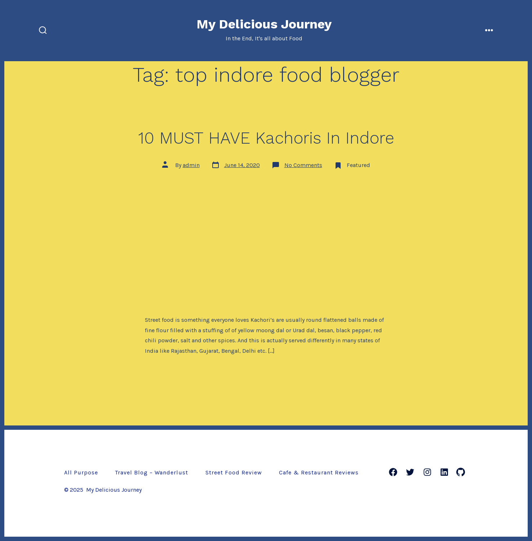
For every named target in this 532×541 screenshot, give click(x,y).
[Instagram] (427, 472)
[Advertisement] (266, 230)
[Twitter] (410, 472)
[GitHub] (460, 472)
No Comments (303, 165)
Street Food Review (233, 472)
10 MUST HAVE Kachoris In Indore (266, 138)
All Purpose (81, 472)
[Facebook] (393, 472)
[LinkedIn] (444, 472)
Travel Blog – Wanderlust (151, 472)
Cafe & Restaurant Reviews (319, 472)
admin (191, 165)
